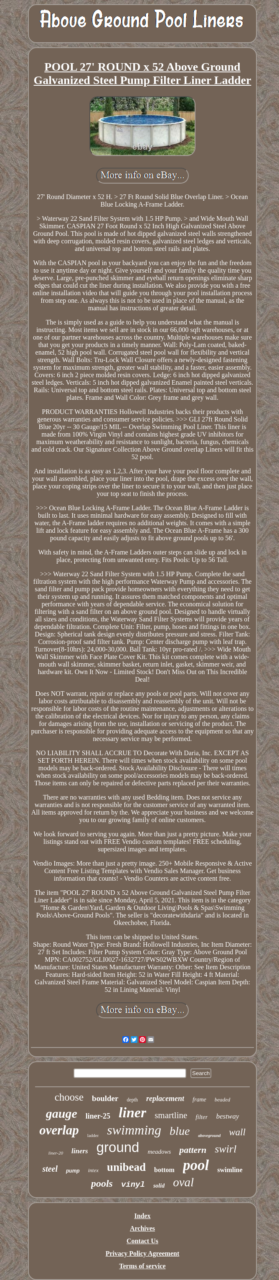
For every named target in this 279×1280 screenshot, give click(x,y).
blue (180, 1130)
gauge (61, 1113)
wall (237, 1132)
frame (199, 1099)
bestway (227, 1116)
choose (69, 1097)
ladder (93, 1135)
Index (142, 1215)
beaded (223, 1099)
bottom (164, 1169)
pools (102, 1183)
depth (132, 1100)
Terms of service (142, 1266)
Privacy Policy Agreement (143, 1253)
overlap (59, 1130)
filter (201, 1117)
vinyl (133, 1184)
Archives (142, 1228)
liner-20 (55, 1152)
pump (73, 1171)
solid (159, 1186)
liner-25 (98, 1116)
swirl (225, 1149)
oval (183, 1182)
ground (118, 1147)
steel (50, 1168)
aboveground (209, 1135)
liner (132, 1112)
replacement (165, 1098)
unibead (126, 1167)
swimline (229, 1169)
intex (93, 1170)
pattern (192, 1150)
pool (196, 1165)
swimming (134, 1129)
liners (79, 1151)
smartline (171, 1115)
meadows (159, 1151)
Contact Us (142, 1240)
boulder (105, 1098)
